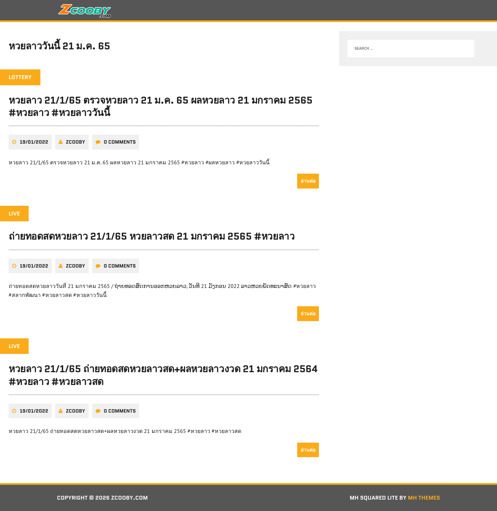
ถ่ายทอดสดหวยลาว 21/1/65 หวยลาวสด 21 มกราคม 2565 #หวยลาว (151, 236)
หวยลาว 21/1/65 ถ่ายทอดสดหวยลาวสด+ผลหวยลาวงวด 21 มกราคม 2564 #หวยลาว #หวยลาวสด (163, 375)
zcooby (75, 141)
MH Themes (424, 498)
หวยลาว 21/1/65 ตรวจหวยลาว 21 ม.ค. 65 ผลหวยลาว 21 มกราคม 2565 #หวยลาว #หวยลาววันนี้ (160, 106)
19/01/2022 (34, 141)
